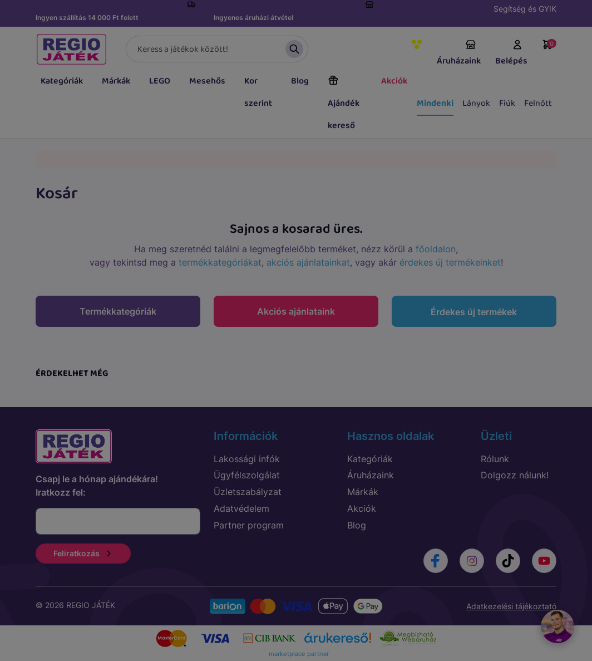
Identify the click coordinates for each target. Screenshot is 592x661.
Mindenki (435, 103)
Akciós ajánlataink (296, 311)
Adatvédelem (241, 508)
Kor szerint (258, 92)
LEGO (159, 81)
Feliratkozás (83, 553)
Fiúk (507, 103)
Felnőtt (538, 103)
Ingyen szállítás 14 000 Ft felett (87, 17)
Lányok (476, 103)
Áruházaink (459, 53)
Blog (300, 81)
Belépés (511, 53)
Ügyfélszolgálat (247, 475)
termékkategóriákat (220, 262)
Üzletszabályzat (248, 491)
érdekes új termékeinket (450, 262)
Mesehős (207, 81)
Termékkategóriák (118, 311)
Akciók (394, 81)
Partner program (249, 525)
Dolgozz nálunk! (515, 475)
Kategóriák (62, 81)
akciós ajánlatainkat (308, 262)
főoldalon (436, 248)
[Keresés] (217, 49)
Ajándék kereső (343, 104)
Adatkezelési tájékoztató (511, 606)
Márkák (116, 81)
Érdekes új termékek (474, 311)
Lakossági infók (247, 458)
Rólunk (495, 458)
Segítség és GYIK (525, 8)
